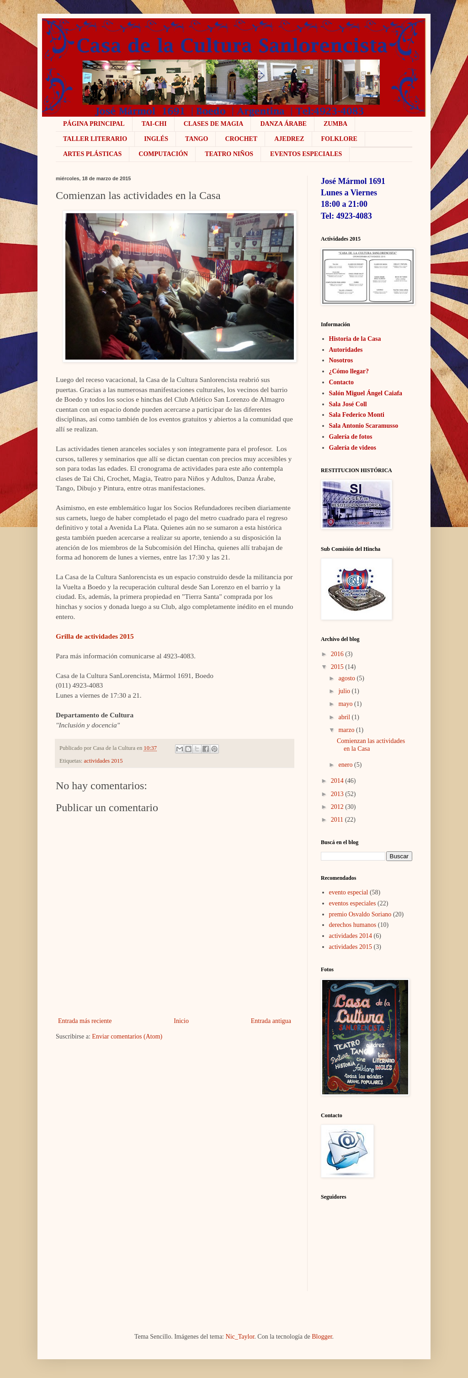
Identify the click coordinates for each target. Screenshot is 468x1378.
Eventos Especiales (306, 154)
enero (345, 764)
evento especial (348, 892)
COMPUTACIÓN (163, 154)
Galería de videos (352, 447)
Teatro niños (229, 154)
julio (344, 691)
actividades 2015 (103, 761)
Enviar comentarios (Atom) (127, 1036)
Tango (196, 138)
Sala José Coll (348, 404)
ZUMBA (335, 123)
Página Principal (94, 123)
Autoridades (346, 349)
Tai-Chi (154, 123)
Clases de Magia (214, 123)
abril (344, 717)
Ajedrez (289, 138)
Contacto (341, 382)
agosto (346, 678)
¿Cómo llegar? (349, 371)
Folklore (339, 138)
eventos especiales (352, 903)
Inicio (181, 1020)
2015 (337, 666)
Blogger (322, 1336)
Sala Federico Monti (356, 414)
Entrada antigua (271, 1020)
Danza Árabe (283, 123)
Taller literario (95, 138)
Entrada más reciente (85, 1020)
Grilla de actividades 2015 (95, 636)
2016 (337, 654)
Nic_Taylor (240, 1336)
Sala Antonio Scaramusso (364, 425)
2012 (337, 806)
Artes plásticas (92, 154)
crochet (241, 138)
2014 (337, 780)
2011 (337, 819)
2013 (337, 794)
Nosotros (341, 360)
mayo (345, 703)
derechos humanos (353, 924)
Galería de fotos (350, 436)
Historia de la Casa (355, 338)
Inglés (156, 138)
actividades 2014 (350, 935)
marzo (346, 730)
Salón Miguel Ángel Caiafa (366, 393)
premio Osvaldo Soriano (360, 914)
